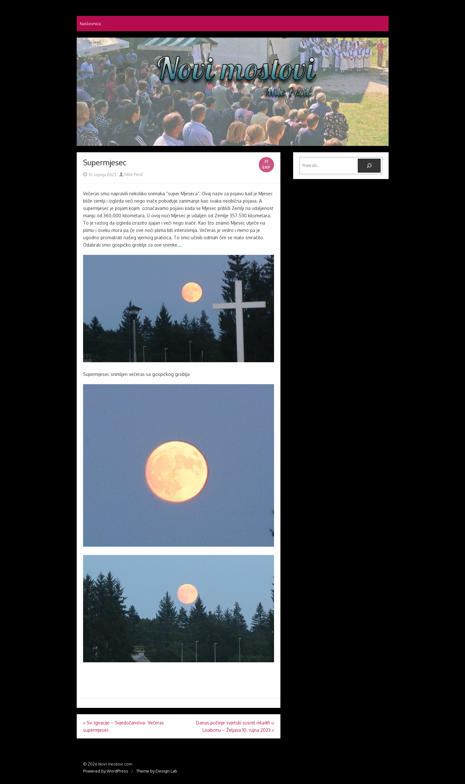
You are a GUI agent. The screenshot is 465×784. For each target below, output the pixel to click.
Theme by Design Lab (156, 770)
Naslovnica (90, 23)
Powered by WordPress (105, 770)
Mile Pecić (131, 174)
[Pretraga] (369, 166)
